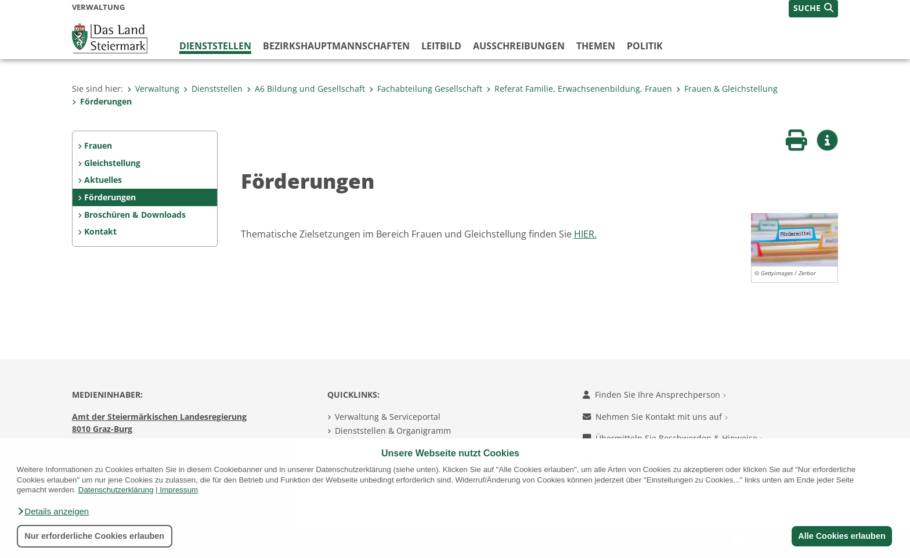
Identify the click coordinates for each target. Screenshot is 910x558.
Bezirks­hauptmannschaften (336, 45)
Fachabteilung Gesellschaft (425, 88)
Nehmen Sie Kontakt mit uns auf (655, 416)
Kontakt (100, 231)
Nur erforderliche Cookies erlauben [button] (94, 536)
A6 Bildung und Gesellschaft (306, 88)
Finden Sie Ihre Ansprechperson (654, 394)
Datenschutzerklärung (116, 489)
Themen (595, 45)
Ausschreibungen (519, 45)
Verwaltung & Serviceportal (387, 416)
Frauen (98, 145)
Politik (645, 45)
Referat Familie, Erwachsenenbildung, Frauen (579, 88)
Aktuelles (103, 179)
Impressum (179, 489)
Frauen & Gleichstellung (727, 88)
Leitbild (441, 45)
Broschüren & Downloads (135, 214)
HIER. (585, 234)
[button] (53, 511)
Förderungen (102, 101)
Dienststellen (215, 45)
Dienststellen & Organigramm (393, 430)
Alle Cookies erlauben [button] (841, 536)
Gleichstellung (112, 162)
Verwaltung (153, 88)
